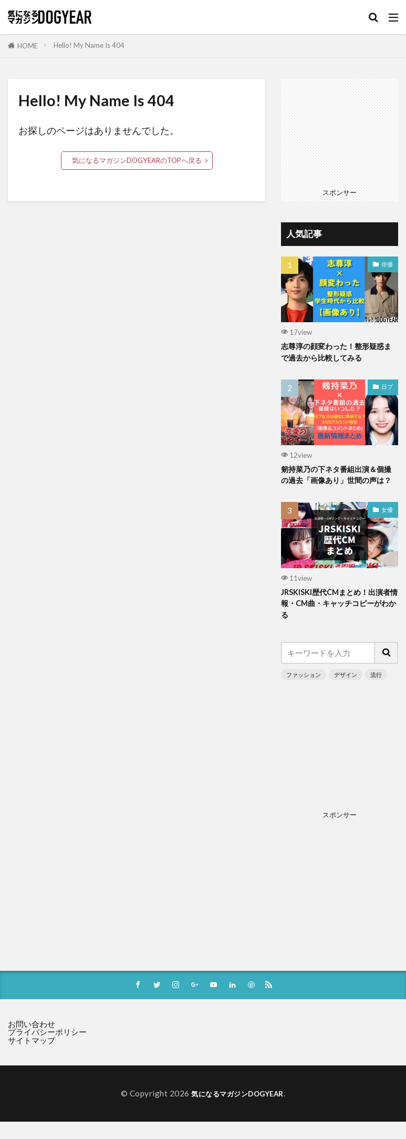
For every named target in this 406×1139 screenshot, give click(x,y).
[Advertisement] (339, 131)
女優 (387, 524)
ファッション (303, 691)
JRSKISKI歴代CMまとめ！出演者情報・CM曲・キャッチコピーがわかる (339, 619)
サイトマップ (31, 1058)
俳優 (387, 264)
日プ (387, 388)
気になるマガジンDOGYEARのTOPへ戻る (137, 160)
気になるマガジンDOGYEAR (237, 1111)
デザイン (345, 691)
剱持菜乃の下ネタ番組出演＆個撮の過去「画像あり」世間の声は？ (336, 483)
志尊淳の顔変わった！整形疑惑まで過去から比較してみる (336, 352)
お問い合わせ (31, 1042)
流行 (376, 691)
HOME (27, 46)
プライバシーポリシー (47, 1050)
